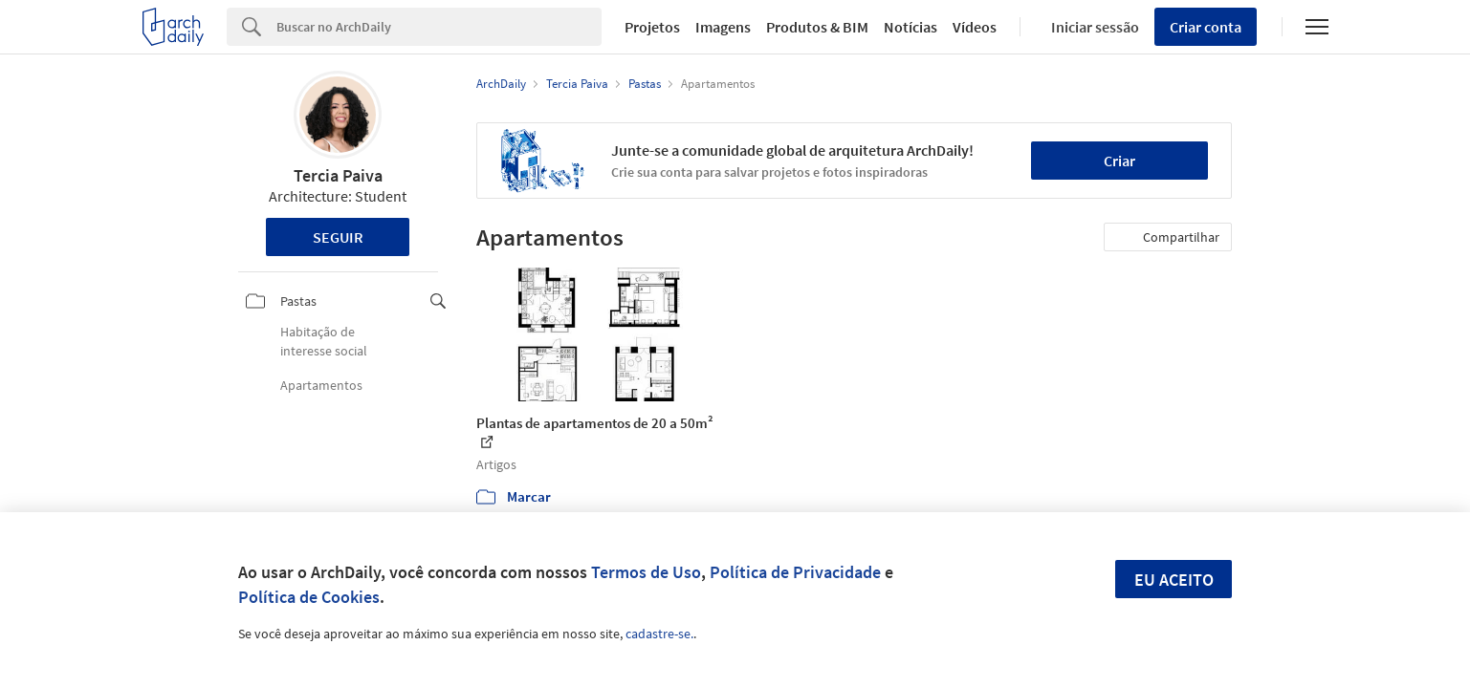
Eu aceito (1174, 580)
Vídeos (975, 26)
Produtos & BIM (817, 26)
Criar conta (1205, 26)
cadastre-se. (659, 633)
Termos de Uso (646, 572)
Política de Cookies (309, 597)
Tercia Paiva (338, 175)
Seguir (338, 237)
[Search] (439, 27)
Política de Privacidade (795, 572)
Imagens (723, 26)
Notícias (910, 26)
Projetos (652, 26)
